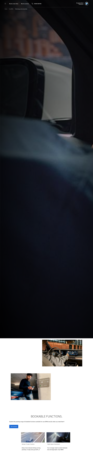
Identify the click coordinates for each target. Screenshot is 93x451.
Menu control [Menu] (5, 3)
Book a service (25, 3)
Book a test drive (13, 3)
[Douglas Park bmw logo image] (82, 3)
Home (6, 9)
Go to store (14, 426)
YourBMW (11, 9)
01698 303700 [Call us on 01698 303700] (37, 3)
